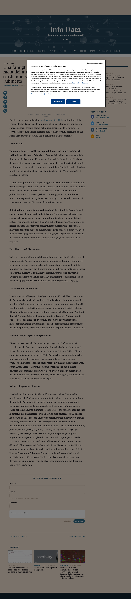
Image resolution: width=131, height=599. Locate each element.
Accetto (73, 101)
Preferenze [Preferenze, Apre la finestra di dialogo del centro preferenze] (58, 101)
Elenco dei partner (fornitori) (41, 94)
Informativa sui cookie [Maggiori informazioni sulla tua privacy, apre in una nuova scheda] (80, 83)
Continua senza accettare (95, 63)
